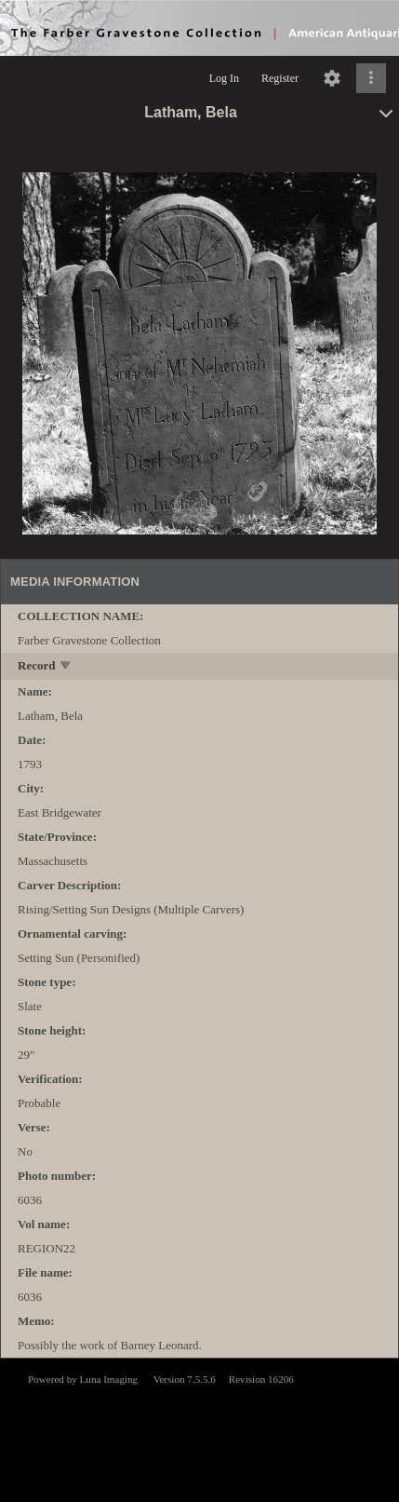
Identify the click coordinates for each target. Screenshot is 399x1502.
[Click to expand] (371, 78)
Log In (224, 78)
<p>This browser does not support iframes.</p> (199, 1428)
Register (280, 78)
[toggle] (66, 667)
